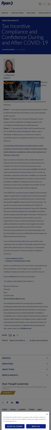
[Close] (47, 418)
